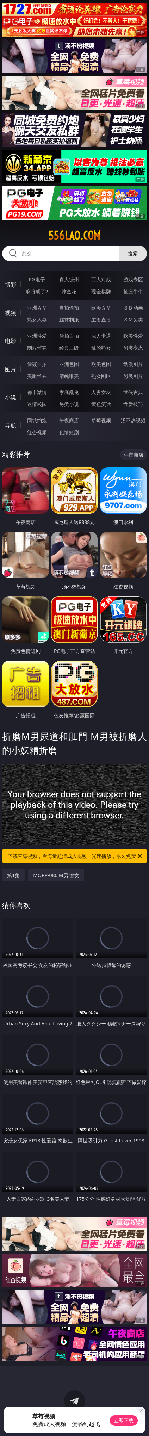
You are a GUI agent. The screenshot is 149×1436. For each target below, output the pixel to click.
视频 (10, 313)
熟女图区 (101, 376)
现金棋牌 (101, 291)
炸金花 (69, 291)
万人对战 (101, 279)
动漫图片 (133, 364)
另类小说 (69, 404)
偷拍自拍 (69, 335)
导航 (10, 425)
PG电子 (37, 279)
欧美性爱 (133, 335)
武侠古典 (133, 392)
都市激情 (37, 392)
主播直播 (101, 319)
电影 (10, 341)
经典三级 (69, 347)
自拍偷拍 (69, 307)
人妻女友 (101, 392)
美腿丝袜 (37, 376)
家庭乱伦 (69, 392)
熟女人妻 (37, 319)
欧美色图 (101, 364)
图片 (10, 369)
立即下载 (124, 1420)
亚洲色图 (69, 364)
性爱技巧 (133, 404)
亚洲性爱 (37, 335)
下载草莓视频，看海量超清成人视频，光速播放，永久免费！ (75, 856)
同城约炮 (37, 420)
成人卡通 (101, 335)
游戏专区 (133, 279)
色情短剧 (69, 432)
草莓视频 (101, 420)
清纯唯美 (69, 376)
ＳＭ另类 (133, 319)
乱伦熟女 (101, 347)
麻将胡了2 (37, 291)
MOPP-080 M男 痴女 (56, 875)
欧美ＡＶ (101, 307)
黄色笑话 (101, 404)
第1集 (13, 875)
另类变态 (133, 347)
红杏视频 (37, 432)
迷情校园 (37, 404)
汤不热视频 (133, 420)
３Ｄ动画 (133, 307)
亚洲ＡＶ (37, 307)
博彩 (10, 284)
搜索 (133, 253)
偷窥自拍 (37, 364)
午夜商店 (69, 420)
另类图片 (133, 376)
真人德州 (69, 279)
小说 (10, 397)
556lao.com (74, 236)
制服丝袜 (37, 347)
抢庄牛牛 (133, 291)
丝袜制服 (69, 319)
